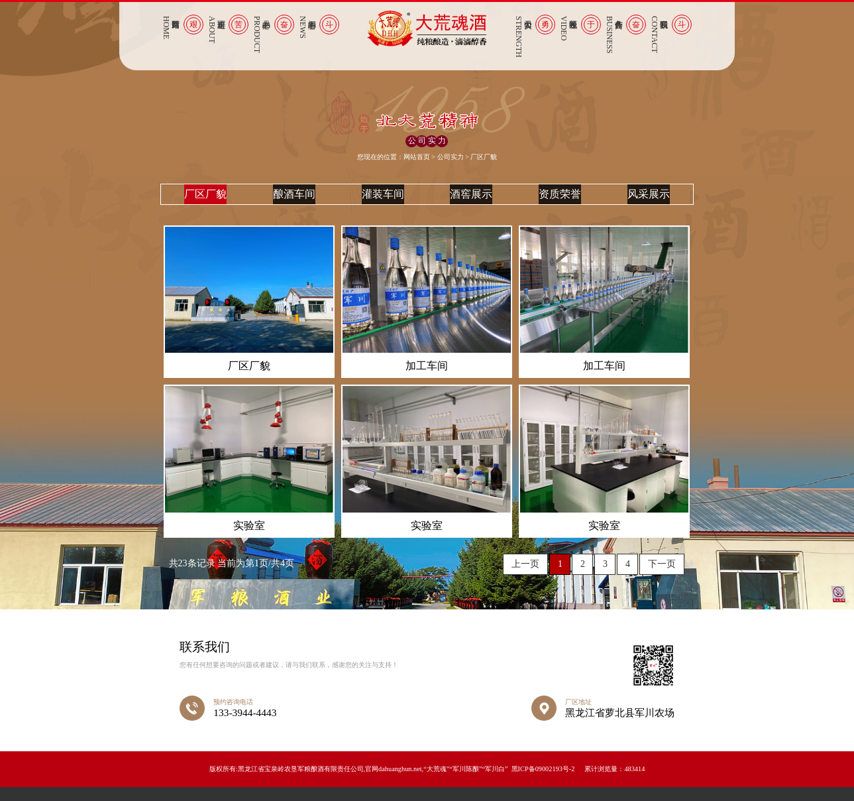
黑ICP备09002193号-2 (543, 782)
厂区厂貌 (205, 201)
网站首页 (416, 156)
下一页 (662, 579)
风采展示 (648, 201)
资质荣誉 (560, 201)
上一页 (525, 579)
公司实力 (450, 156)
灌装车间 (383, 201)
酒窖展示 (471, 201)
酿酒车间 (294, 201)
